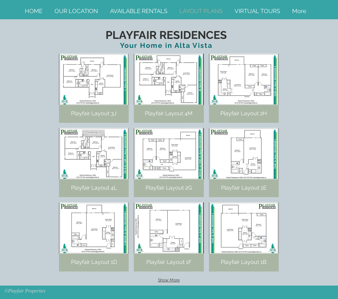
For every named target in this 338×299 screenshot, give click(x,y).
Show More (169, 280)
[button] (94, 88)
